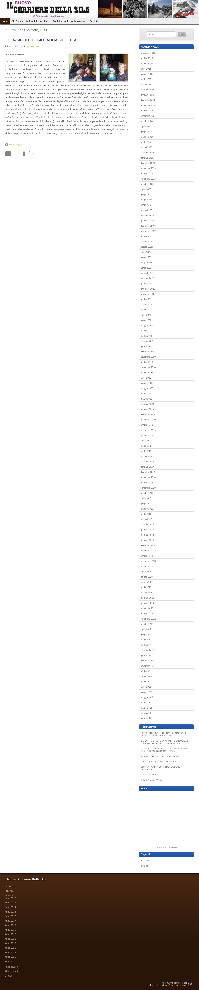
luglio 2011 (146, 687)
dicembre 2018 (148, 472)
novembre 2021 (148, 294)
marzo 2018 (146, 519)
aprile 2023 (146, 205)
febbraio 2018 (147, 524)
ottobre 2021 (147, 299)
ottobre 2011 (147, 671)
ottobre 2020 (147, 362)
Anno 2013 (10, 902)
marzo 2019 (146, 456)
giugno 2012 (147, 634)
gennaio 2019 (147, 467)
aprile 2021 (146, 330)
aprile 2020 (146, 393)
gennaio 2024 (147, 158)
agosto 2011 (147, 681)
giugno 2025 (147, 74)
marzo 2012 (146, 645)
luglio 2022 (146, 252)
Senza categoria (16, 144)
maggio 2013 (147, 582)
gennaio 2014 (147, 540)
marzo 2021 (146, 336)
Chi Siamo (17, 21)
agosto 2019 (147, 435)
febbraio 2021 (147, 341)
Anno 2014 (10, 907)
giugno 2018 (147, 503)
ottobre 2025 (147, 58)
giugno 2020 (147, 383)
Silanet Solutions (177, 985)
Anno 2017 (10, 920)
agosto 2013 (147, 566)
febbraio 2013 (147, 598)
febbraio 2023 (147, 215)
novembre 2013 (148, 550)
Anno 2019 (10, 929)
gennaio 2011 (147, 718)
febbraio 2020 (147, 404)
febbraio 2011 (147, 713)
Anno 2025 (10, 957)
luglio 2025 (146, 69)
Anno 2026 (10, 961)
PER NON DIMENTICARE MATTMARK (160, 756)
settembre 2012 (148, 619)
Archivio (44, 21)
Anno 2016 (10, 916)
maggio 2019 (147, 446)
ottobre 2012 (147, 613)
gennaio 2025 (147, 95)
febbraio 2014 (147, 535)
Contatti (93, 21)
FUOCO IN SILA (148, 774)
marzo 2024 (146, 147)
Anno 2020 (10, 934)
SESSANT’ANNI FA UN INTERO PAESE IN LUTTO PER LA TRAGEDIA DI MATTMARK (165, 749)
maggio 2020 (147, 388)
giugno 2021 (147, 320)
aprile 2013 (146, 587)
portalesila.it (146, 860)
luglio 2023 (146, 189)
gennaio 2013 (147, 603)
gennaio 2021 (147, 346)
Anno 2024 (10, 952)
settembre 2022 (148, 241)
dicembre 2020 (148, 351)
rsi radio (144, 866)
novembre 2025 (148, 53)
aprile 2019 (146, 451)
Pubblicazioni (60, 21)
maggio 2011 (147, 697)
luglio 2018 (146, 498)
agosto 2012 (147, 624)
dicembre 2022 (148, 226)
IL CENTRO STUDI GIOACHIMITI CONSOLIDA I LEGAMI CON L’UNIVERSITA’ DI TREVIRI (164, 742)
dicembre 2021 (148, 289)
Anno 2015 (10, 911)
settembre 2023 (148, 179)
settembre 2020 (148, 367)
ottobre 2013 (147, 556)
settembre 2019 (148, 430)
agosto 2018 (147, 493)
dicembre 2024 (148, 100)
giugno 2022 (147, 257)
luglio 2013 (146, 571)
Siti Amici (31, 21)
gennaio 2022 (147, 283)
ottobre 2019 (147, 425)
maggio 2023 (147, 200)
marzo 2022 (146, 273)
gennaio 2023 (147, 220)
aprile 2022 (146, 268)
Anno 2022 (10, 943)
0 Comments (33, 46)
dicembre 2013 (148, 545)
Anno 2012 (10, 898)
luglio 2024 (146, 126)
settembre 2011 (148, 676)
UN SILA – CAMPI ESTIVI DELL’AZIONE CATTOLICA (160, 768)
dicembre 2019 (148, 414)
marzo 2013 (146, 592)
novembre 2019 (148, 420)
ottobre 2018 (147, 482)
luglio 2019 (146, 440)
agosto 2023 (147, 184)
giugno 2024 (147, 131)
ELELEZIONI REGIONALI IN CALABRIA (160, 761)
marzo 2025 (146, 84)
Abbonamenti (78, 21)
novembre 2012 (148, 608)
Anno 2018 (10, 925)
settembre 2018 (148, 488)
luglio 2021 (146, 315)
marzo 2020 (146, 399)
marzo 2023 (146, 210)
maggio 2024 (147, 137)
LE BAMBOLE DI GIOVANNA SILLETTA (41, 40)
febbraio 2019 (147, 461)
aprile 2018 (146, 514)
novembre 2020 (148, 357)
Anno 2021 (10, 938)
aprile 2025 (146, 79)
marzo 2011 (146, 708)
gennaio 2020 (147, 409)
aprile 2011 (146, 702)
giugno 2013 (147, 577)
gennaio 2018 (147, 530)
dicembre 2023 (148, 163)
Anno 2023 (10, 947)
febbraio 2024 (147, 152)
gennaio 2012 (147, 655)
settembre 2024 (148, 116)
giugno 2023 (147, 194)
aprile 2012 (146, 640)
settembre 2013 (148, 561)
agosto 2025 (147, 63)
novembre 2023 (148, 168)
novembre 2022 (148, 231)
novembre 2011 (148, 666)
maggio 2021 (147, 325)
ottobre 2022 (147, 236)
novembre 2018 (148, 477)
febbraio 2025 (147, 90)
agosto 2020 (147, 372)
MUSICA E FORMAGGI (152, 780)
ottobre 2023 (147, 173)
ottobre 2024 (147, 110)
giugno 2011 (147, 692)
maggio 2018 (147, 509)
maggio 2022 (147, 262)
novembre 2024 (148, 105)
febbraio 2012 (147, 650)
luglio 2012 (146, 629)
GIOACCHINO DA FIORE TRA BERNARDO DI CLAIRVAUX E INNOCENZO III (163, 734)
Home (5, 21)
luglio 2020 (146, 378)
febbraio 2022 (147, 278)
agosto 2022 (147, 247)
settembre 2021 (148, 304)
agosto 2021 (147, 310)
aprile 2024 (146, 142)
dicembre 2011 (148, 660)
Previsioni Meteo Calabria (166, 847)
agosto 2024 (147, 121)
